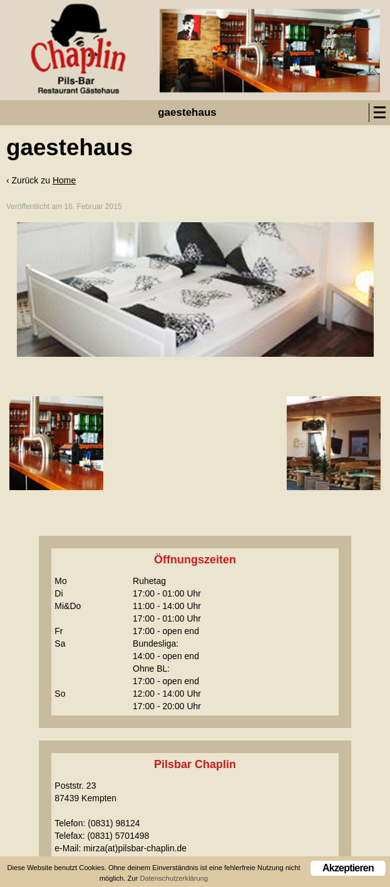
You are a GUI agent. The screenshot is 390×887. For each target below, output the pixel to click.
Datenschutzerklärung (174, 879)
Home (64, 180)
